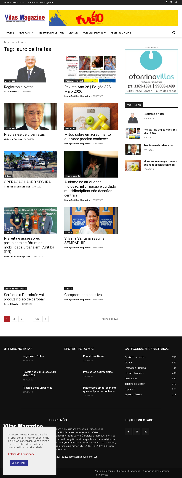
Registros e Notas (19, 87)
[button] (174, 32)
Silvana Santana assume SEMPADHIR (84, 240)
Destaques (10, 81)
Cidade (8, 176)
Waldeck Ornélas (13, 139)
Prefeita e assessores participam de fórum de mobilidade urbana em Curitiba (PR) (29, 245)
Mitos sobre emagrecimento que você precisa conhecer (87, 136)
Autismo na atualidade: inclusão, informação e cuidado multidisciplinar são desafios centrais (90, 188)
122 (37, 318)
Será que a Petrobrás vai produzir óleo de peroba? (24, 297)
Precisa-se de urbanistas (24, 134)
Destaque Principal (74, 81)
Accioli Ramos (11, 91)
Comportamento (72, 176)
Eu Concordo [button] (19, 462)
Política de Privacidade (21, 454)
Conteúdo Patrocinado (15, 289)
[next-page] (45, 319)
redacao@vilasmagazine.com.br (79, 456)
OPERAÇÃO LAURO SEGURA (27, 182)
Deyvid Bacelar (11, 304)
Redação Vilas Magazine (77, 96)
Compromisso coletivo (83, 295)
